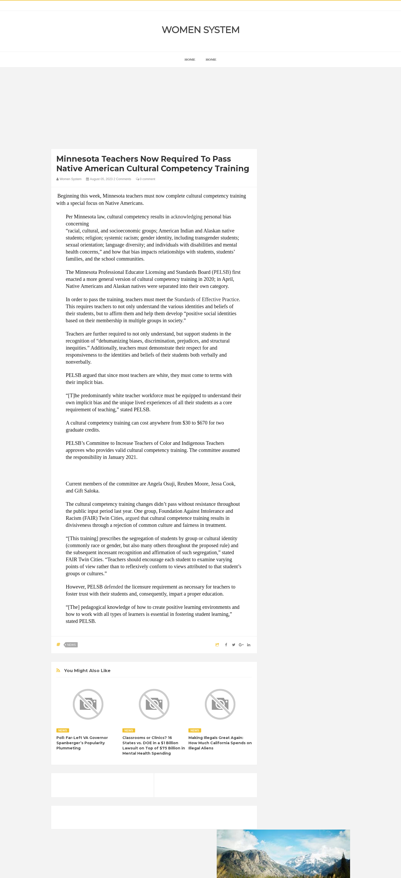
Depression (316, 649)
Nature (276, 685)
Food (311, 658)
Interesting (304, 676)
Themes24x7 (215, 869)
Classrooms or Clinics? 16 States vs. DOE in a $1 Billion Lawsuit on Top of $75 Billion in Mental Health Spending (153, 745)
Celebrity (295, 649)
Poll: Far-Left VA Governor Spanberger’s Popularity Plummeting (82, 742)
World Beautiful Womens (289, 702)
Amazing (278, 640)
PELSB (221, 272)
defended (113, 587)
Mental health (328, 676)
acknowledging (186, 216)
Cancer (276, 649)
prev (271, 334)
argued (132, 518)
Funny (326, 658)
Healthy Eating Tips (285, 667)
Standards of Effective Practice (206, 299)
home (190, 59)
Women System (201, 29)
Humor (312, 667)
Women (313, 694)
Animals (297, 640)
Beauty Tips (318, 640)
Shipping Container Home (294, 590)
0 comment (145, 179)
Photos (308, 685)
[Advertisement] (154, 109)
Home (211, 59)
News (71, 644)
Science (277, 694)
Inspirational (280, 676)
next (275, 334)
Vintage (295, 694)
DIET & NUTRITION (286, 658)
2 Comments (122, 179)
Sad (322, 685)
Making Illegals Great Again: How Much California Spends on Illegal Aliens (220, 742)
